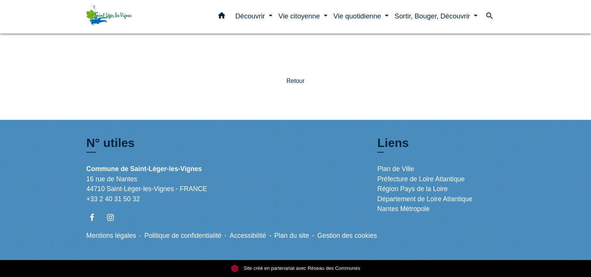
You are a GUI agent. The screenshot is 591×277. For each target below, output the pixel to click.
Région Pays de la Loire (412, 189)
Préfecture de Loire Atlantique (421, 179)
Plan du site (291, 235)
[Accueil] (133, 17)
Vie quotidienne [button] (358, 16)
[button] (221, 17)
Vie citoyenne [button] (300, 16)
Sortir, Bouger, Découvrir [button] (433, 16)
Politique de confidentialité (182, 235)
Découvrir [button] (251, 16)
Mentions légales (111, 235)
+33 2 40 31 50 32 (113, 199)
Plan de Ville (395, 169)
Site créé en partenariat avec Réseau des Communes (295, 268)
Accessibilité (248, 235)
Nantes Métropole (403, 209)
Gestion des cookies (347, 235)
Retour (295, 81)
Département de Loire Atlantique (424, 199)
